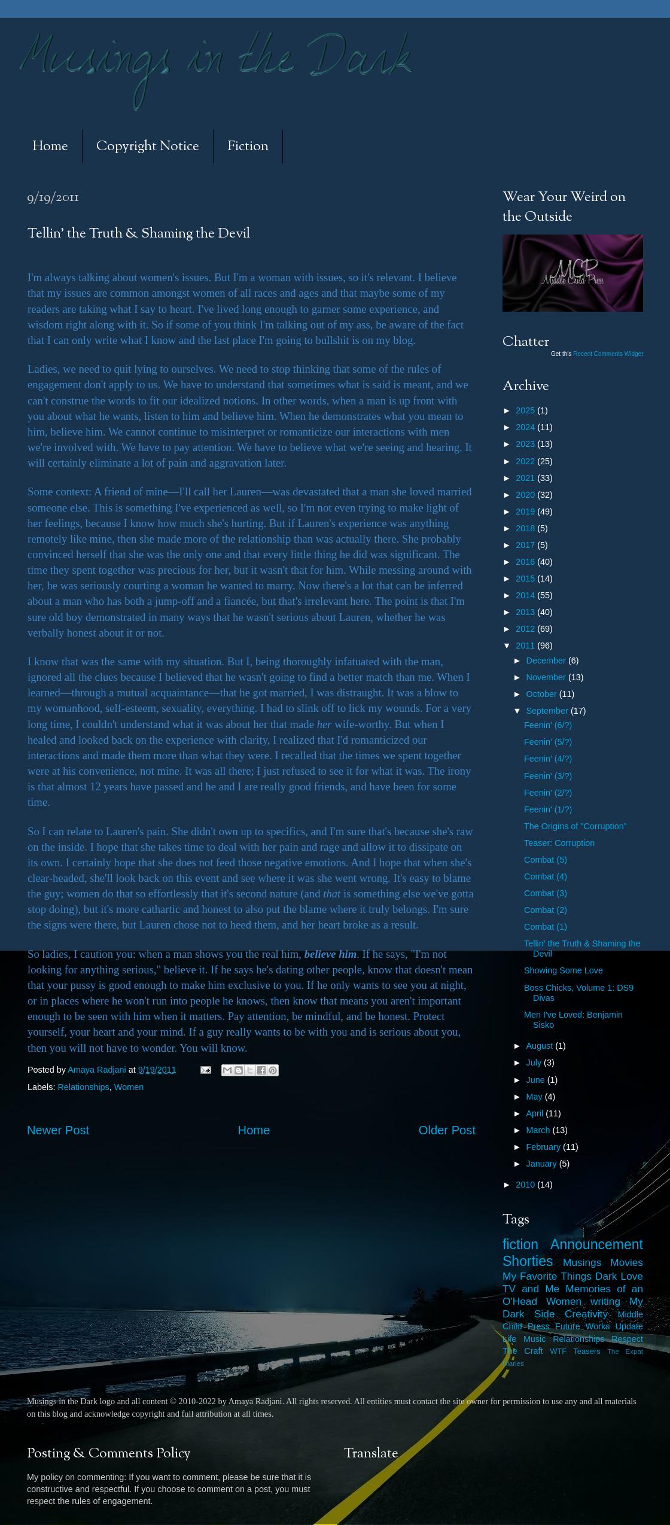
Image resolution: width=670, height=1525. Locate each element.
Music (534, 1339)
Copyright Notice (147, 147)
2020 (526, 495)
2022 (526, 461)
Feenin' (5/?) (548, 742)
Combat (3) (545, 893)
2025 (526, 410)
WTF (558, 1351)
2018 (526, 528)
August (541, 1046)
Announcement (596, 1244)
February (545, 1147)
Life (509, 1339)
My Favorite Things (547, 1276)
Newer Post (58, 1130)
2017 (526, 545)
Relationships (83, 1087)
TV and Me (530, 1289)
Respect (627, 1339)
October (542, 694)
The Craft (522, 1351)
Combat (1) (545, 927)
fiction (520, 1244)
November (547, 677)
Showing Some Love (563, 970)
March (539, 1130)
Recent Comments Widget (608, 354)
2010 (526, 1184)
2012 (526, 629)
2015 (526, 578)
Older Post (447, 1130)
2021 (526, 478)
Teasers (586, 1351)
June (536, 1080)
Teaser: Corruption (559, 843)
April (536, 1113)
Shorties (527, 1261)
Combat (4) (545, 876)
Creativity (586, 1314)
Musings (582, 1262)
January (542, 1163)
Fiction (248, 147)
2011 (526, 645)
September (548, 711)
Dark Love (619, 1276)
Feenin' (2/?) (548, 792)
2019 (526, 511)
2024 (526, 427)
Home (50, 147)
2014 (526, 595)
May (535, 1096)
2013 (526, 612)
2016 (526, 562)
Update (629, 1326)
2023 (526, 444)
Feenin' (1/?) (548, 809)
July (535, 1062)
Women (129, 1087)
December (547, 660)
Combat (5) (545, 860)
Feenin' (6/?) (548, 725)
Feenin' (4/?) (548, 758)
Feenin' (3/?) (548, 776)
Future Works (582, 1326)
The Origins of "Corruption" (575, 826)
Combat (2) (545, 910)
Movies (626, 1262)
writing (605, 1301)
